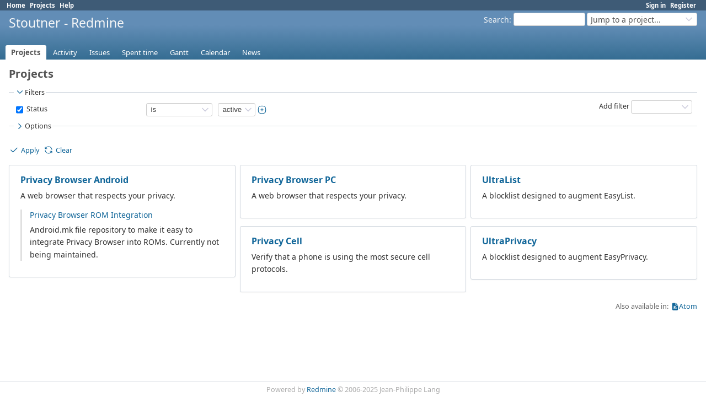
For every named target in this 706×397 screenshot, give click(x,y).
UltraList (501, 180)
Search (496, 19)
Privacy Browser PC (294, 180)
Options (33, 126)
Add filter (614, 106)
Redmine (321, 389)
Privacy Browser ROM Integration (91, 215)
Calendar (215, 52)
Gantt (179, 52)
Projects (42, 5)
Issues (99, 52)
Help (67, 5)
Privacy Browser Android (74, 180)
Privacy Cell (277, 241)
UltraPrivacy (509, 241)
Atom (688, 306)
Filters (30, 92)
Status (36, 109)
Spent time (140, 52)
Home (16, 5)
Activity (65, 52)
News (251, 52)
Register (683, 5)
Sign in (656, 5)
